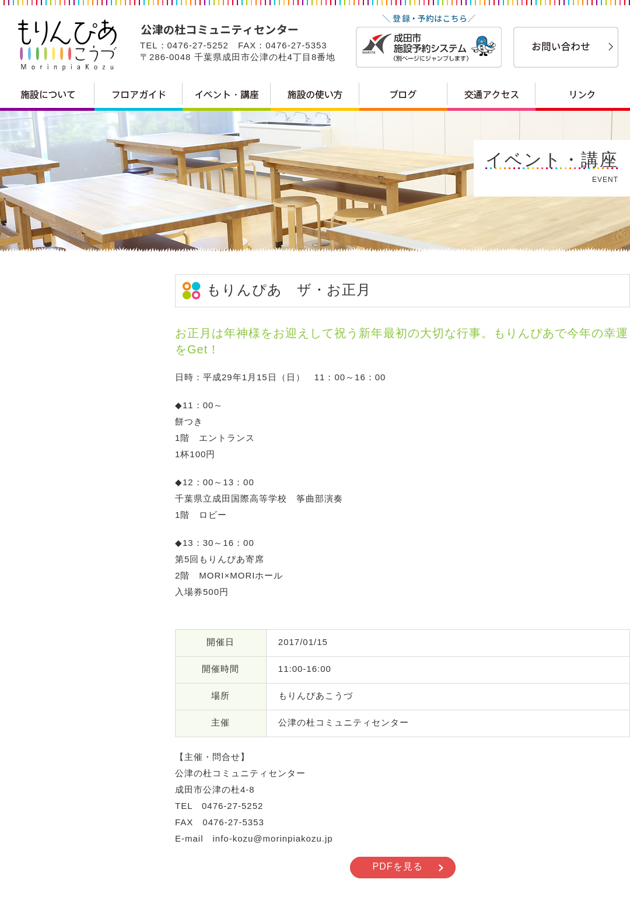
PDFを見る (398, 866)
